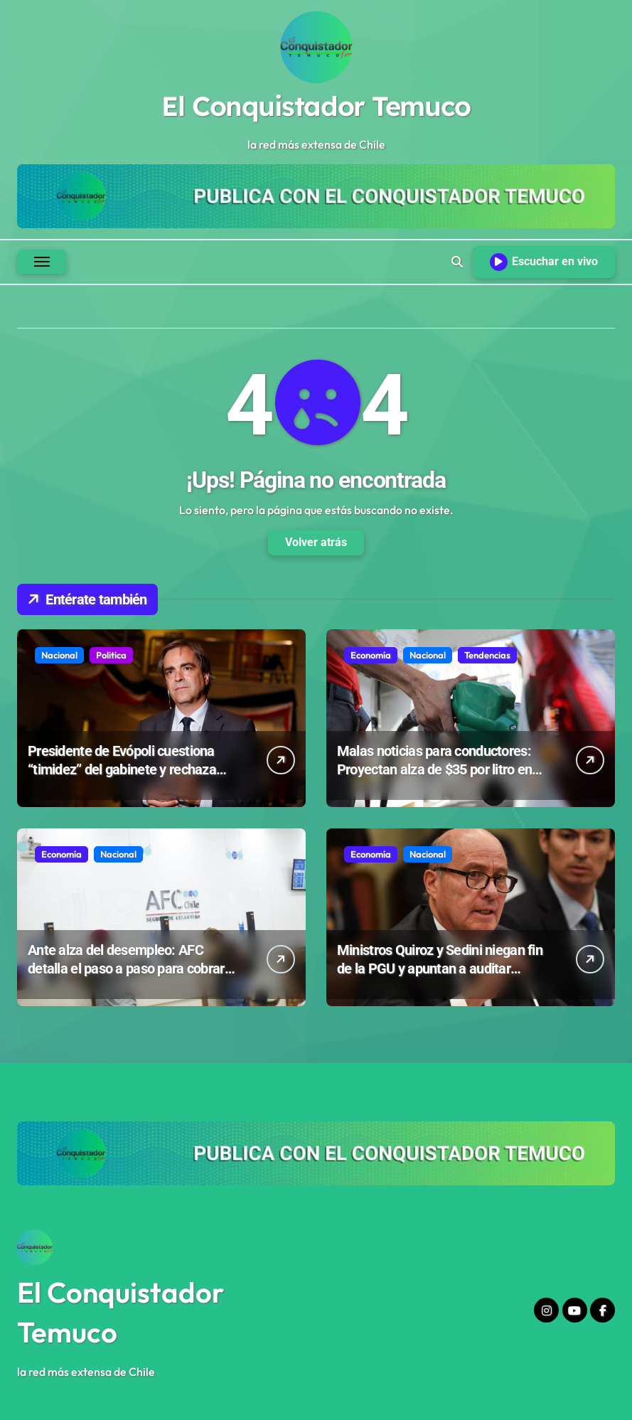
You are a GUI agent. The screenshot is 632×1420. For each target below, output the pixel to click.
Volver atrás (316, 542)
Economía (370, 655)
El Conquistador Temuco (315, 106)
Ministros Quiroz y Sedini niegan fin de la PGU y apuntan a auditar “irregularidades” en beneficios (439, 968)
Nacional (59, 655)
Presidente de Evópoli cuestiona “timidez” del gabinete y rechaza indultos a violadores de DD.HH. (122, 769)
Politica (111, 655)
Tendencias (487, 655)
